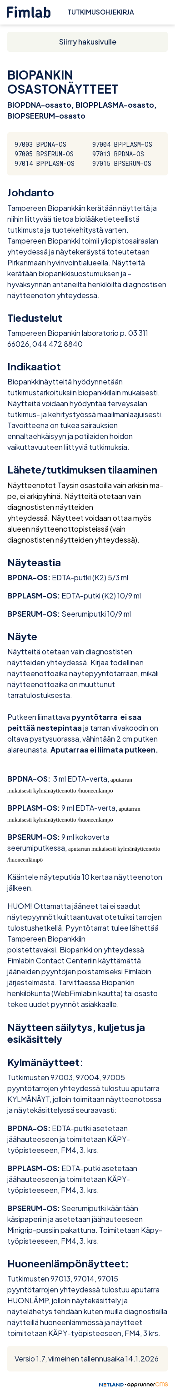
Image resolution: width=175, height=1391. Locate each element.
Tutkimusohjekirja (100, 12)
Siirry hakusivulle (87, 41)
